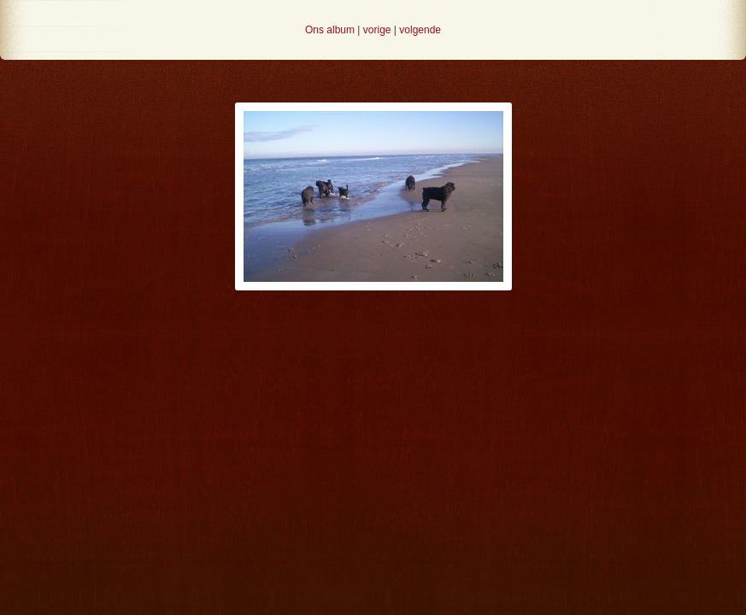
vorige (377, 30)
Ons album (330, 30)
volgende (420, 30)
